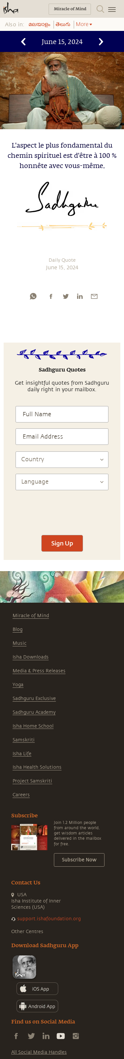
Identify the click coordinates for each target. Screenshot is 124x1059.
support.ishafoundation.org (49, 918)
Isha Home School (33, 726)
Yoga (18, 684)
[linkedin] (79, 296)
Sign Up (62, 543)
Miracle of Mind (31, 615)
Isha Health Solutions (37, 767)
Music (19, 643)
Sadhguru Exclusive (34, 698)
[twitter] (65, 296)
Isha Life (22, 753)
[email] (94, 296)
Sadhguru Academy (34, 712)
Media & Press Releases (39, 670)
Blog (17, 629)
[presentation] (62, 509)
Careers (21, 794)
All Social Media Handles (39, 1052)
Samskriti (24, 739)
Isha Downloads (31, 657)
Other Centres (27, 931)
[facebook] (51, 296)
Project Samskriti (32, 781)
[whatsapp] (33, 296)
